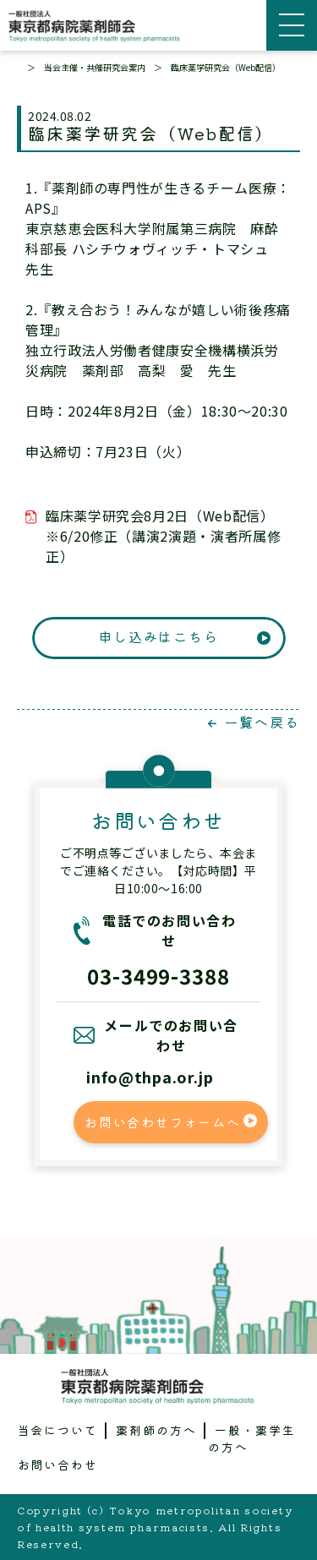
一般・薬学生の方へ (252, 1438)
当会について (58, 1429)
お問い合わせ (58, 1464)
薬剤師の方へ (156, 1429)
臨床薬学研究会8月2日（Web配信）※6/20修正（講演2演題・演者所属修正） (163, 535)
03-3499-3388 (159, 975)
